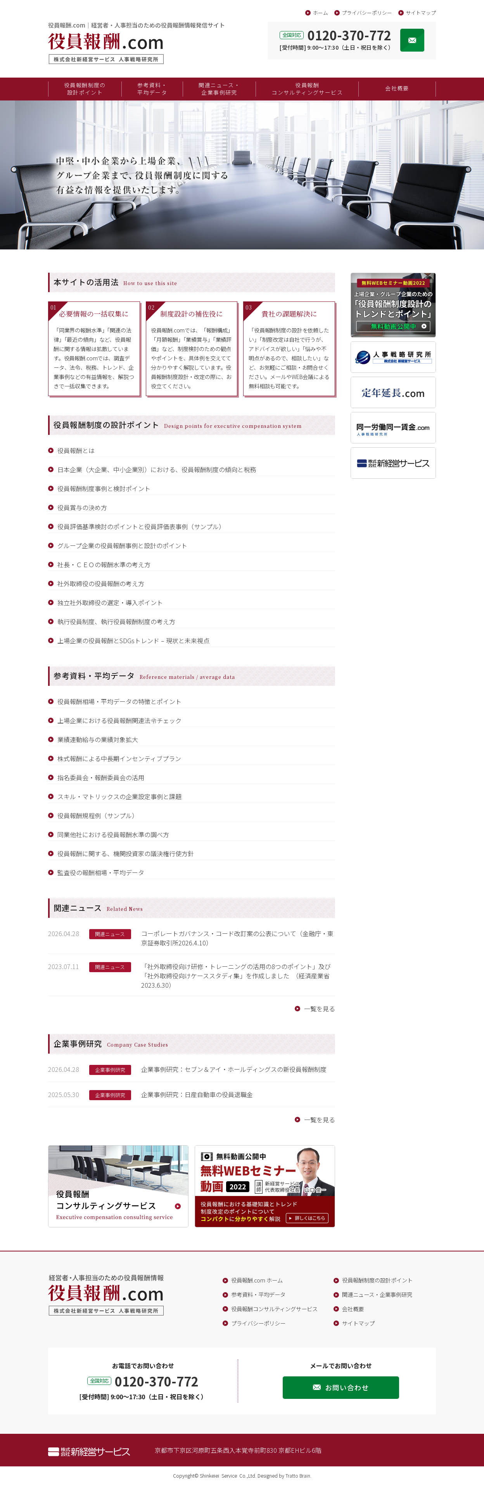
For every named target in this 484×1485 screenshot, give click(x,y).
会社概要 (397, 88)
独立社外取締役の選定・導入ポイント (110, 602)
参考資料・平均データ (152, 89)
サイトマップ (421, 12)
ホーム (320, 12)
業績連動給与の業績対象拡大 (97, 739)
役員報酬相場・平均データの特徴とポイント (119, 701)
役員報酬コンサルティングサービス (307, 89)
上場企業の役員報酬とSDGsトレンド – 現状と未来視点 (133, 640)
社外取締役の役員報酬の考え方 (100, 583)
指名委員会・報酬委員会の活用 (100, 777)
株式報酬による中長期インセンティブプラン (119, 758)
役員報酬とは (76, 450)
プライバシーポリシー (367, 12)
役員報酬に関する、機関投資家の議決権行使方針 (125, 853)
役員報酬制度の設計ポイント (85, 89)
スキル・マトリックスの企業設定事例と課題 (119, 796)
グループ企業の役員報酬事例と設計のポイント (122, 545)
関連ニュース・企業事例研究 (219, 89)
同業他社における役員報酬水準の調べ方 (113, 834)
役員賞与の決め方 (82, 507)
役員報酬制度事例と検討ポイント (103, 488)
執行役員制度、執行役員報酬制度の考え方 (116, 621)
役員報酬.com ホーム (257, 1280)
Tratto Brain (297, 1475)
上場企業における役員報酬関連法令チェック (119, 720)
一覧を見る (319, 1008)
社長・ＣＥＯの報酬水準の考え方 (103, 564)
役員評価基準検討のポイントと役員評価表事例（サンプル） (141, 526)
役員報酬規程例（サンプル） (97, 815)
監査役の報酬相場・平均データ (100, 872)
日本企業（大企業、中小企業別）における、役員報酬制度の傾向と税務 (156, 469)
